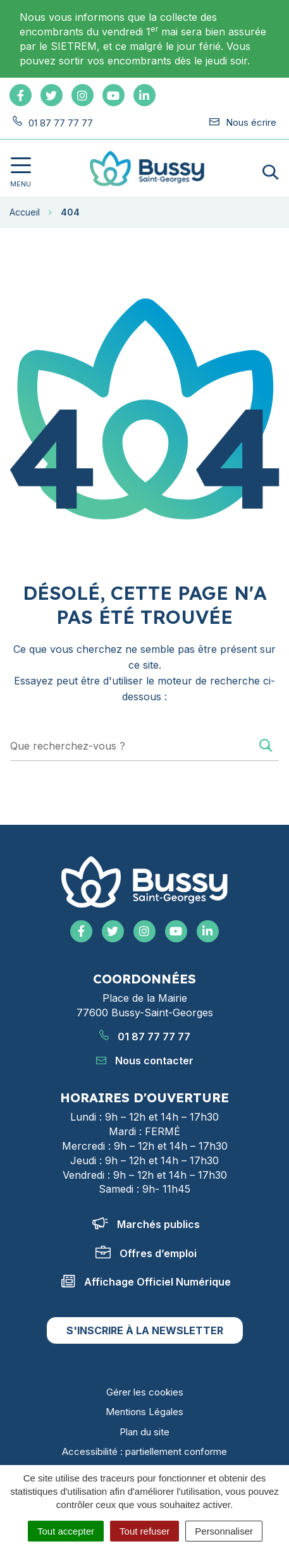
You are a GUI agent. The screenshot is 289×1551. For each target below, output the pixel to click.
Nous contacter (145, 1060)
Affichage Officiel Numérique (146, 1281)
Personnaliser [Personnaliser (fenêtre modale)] (224, 1531)
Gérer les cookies (144, 1392)
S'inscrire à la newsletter (144, 1330)
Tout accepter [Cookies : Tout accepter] (65, 1531)
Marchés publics (146, 1224)
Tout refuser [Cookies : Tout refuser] (144, 1531)
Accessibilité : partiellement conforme (144, 1451)
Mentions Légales (144, 1412)
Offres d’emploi (146, 1253)
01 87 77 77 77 (144, 1036)
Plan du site (144, 1432)
